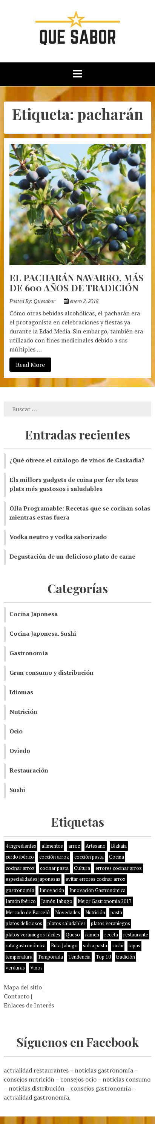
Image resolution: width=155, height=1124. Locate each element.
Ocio (16, 731)
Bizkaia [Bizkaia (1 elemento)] (119, 845)
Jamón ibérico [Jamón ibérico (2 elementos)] (21, 901)
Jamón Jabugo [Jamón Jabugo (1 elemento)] (56, 901)
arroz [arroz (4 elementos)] (74, 845)
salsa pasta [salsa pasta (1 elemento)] (95, 945)
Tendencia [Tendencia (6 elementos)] (79, 956)
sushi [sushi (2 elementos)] (117, 945)
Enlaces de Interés (29, 1005)
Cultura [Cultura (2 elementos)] (82, 868)
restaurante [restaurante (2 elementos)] (135, 934)
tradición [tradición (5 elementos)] (125, 956)
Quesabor (44, 300)
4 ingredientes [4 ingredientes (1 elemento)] (21, 845)
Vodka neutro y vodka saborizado (58, 537)
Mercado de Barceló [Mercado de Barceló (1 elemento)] (28, 912)
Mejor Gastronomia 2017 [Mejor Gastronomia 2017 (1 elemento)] (105, 901)
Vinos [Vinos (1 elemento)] (36, 967)
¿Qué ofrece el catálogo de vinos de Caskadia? (76, 460)
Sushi (17, 790)
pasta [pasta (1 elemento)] (116, 912)
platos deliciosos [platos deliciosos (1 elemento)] (24, 923)
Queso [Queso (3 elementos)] (73, 934)
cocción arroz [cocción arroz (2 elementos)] (54, 856)
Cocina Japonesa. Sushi (42, 633)
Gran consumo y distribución (51, 672)
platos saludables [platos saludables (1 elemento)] (67, 923)
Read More (27, 364)
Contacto (16, 996)
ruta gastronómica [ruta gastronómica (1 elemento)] (26, 945)
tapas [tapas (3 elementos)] (134, 945)
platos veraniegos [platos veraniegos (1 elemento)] (110, 923)
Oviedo (19, 751)
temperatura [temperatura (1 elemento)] (19, 956)
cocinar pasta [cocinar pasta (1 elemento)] (54, 868)
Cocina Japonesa (33, 614)
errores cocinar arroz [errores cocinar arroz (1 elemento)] (118, 868)
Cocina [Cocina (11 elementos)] (116, 856)
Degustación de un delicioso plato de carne (72, 556)
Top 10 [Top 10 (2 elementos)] (103, 956)
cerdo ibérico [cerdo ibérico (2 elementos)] (20, 856)
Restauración (28, 770)
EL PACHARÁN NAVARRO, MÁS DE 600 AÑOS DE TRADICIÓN (76, 282)
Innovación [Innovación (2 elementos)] (52, 890)
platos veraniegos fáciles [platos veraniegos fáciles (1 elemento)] (33, 934)
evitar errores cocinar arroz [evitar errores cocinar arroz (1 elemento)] (96, 879)
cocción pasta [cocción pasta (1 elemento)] (89, 856)
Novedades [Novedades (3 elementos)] (67, 912)
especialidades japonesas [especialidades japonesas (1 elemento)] (33, 879)
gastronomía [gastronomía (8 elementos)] (20, 890)
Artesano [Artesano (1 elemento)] (96, 845)
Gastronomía (28, 653)
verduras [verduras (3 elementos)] (15, 967)
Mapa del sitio (23, 987)
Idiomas (21, 692)
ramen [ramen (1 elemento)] (92, 934)
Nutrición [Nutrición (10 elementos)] (95, 912)
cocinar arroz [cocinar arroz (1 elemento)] (20, 868)
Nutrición (23, 711)
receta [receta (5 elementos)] (111, 934)
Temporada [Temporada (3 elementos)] (50, 956)
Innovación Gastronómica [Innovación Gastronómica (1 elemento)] (97, 890)
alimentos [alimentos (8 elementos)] (52, 845)
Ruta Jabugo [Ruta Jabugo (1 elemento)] (64, 945)
